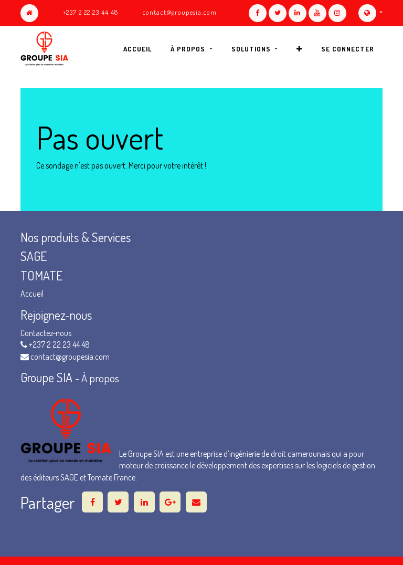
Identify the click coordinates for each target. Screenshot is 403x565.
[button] (299, 48)
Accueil (32, 293)
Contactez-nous (45, 333)
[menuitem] (137, 48)
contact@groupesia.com (179, 12)
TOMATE (41, 275)
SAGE (34, 256)
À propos (100, 378)
